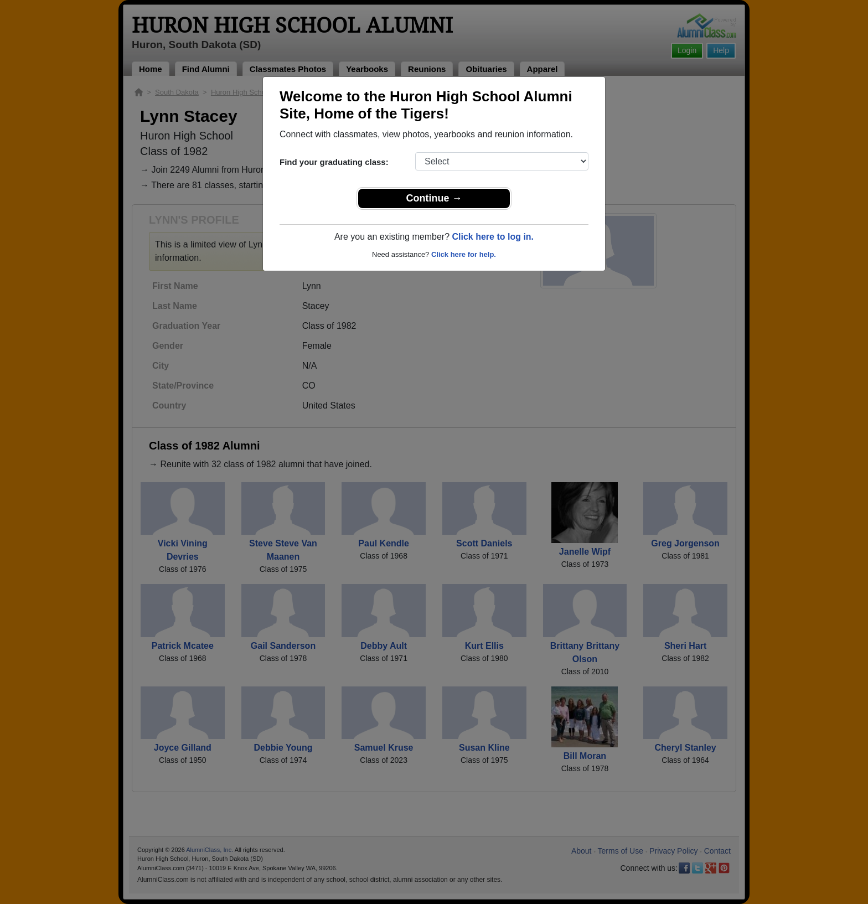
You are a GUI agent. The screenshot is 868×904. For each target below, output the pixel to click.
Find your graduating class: (334, 162)
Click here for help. (463, 254)
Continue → (434, 198)
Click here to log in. (493, 236)
